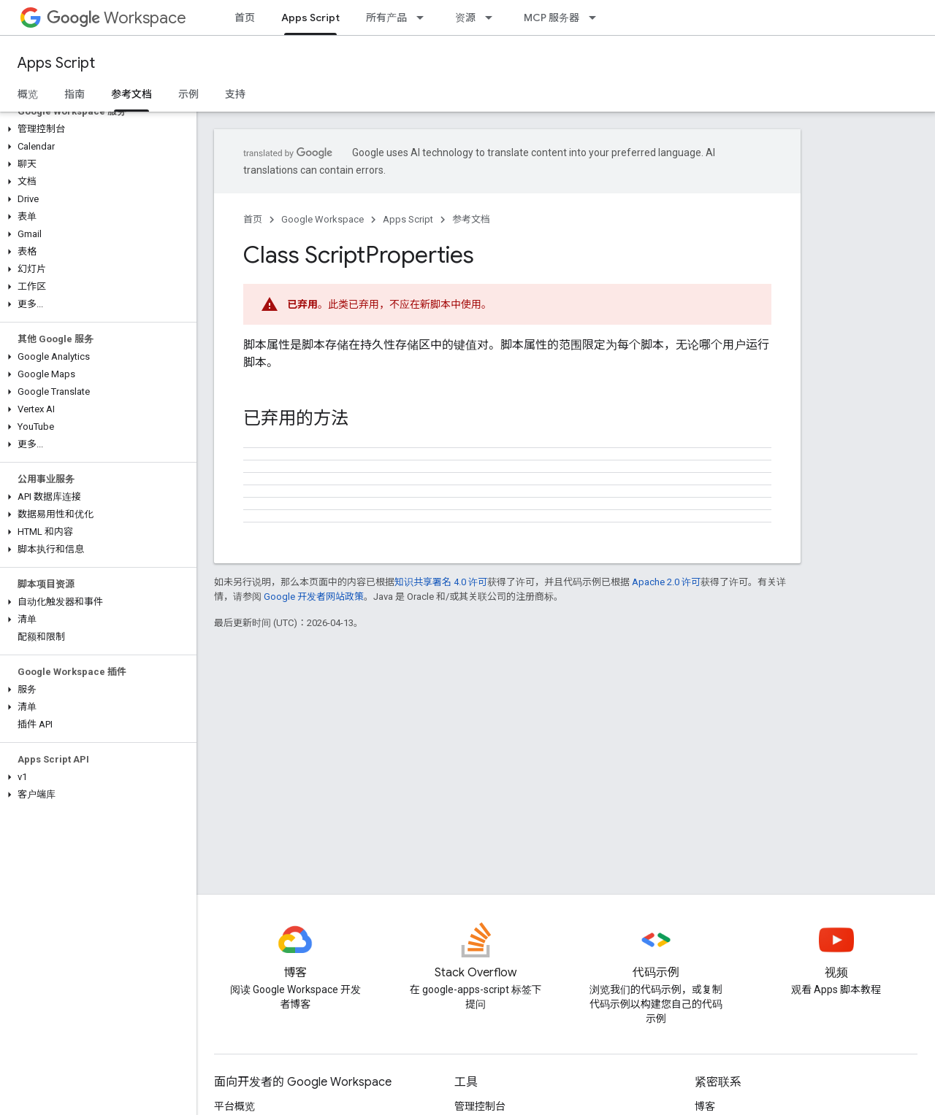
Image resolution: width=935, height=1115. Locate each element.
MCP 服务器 (551, 17)
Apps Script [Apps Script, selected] (310, 17)
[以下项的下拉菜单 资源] (493, 17)
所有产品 (386, 17)
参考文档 (471, 219)
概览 (28, 94)
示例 (188, 94)
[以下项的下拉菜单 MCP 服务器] (596, 17)
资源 (465, 17)
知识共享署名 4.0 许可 (440, 581)
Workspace (116, 18)
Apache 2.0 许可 (666, 581)
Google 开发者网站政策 (314, 596)
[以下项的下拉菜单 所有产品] (424, 17)
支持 (235, 94)
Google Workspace (322, 219)
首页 (244, 17)
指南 (74, 94)
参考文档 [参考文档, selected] (131, 94)
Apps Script (56, 63)
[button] (95, 129)
